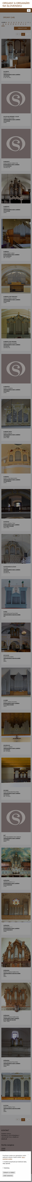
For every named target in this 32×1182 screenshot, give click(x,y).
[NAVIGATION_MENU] (29, 10)
